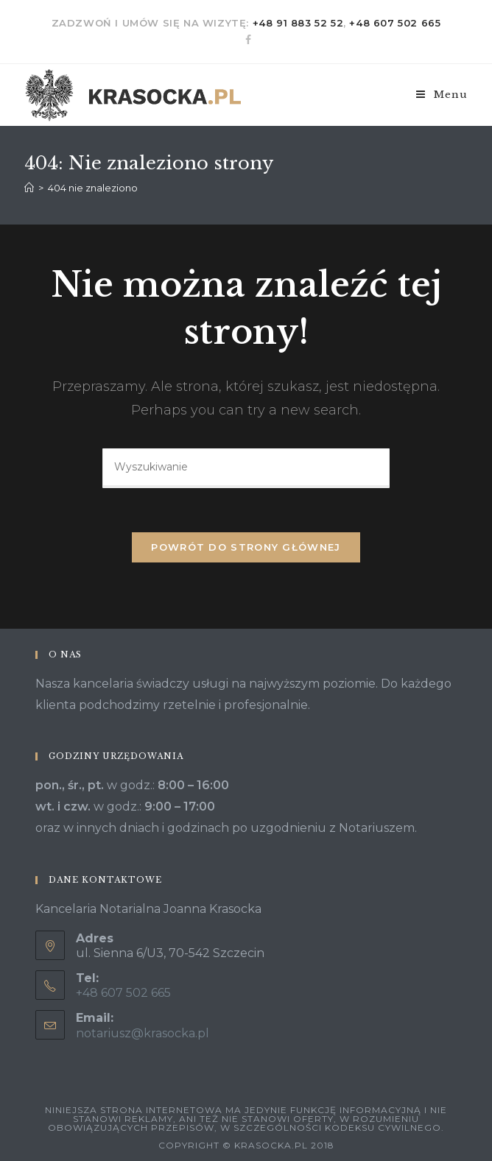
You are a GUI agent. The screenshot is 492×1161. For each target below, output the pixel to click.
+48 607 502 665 (394, 23)
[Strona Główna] (29, 188)
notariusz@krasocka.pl (142, 1033)
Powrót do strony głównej (245, 547)
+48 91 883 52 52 (298, 23)
